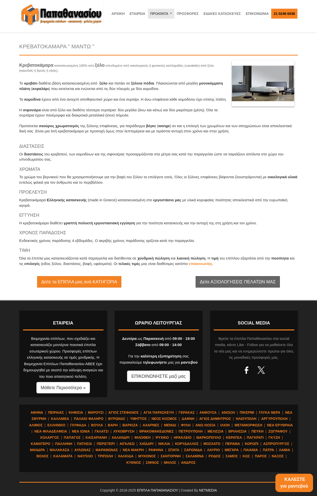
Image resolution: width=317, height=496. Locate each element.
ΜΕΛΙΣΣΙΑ (216, 431)
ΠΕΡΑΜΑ (232, 444)
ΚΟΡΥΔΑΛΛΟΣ (187, 444)
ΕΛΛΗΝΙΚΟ (56, 425)
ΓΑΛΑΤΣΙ (101, 431)
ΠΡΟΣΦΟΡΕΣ (188, 14)
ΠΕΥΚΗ (257, 431)
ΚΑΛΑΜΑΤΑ (63, 456)
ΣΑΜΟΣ (232, 456)
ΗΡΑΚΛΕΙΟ (182, 437)
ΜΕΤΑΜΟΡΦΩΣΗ (248, 425)
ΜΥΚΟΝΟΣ (147, 456)
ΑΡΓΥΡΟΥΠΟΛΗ (274, 419)
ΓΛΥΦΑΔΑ (78, 425)
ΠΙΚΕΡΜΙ (247, 412)
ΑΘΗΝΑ (36, 412)
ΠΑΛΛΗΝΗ (63, 444)
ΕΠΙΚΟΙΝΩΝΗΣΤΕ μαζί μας (158, 376)
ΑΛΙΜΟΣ (36, 425)
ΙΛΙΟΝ (225, 425)
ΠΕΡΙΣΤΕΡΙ (106, 444)
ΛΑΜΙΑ (284, 450)
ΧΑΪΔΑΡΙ (146, 444)
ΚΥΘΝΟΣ (133, 463)
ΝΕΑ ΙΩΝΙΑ (81, 431)
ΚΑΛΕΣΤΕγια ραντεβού (294, 483)
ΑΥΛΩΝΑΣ (82, 450)
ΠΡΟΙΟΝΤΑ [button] (162, 15)
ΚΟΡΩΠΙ (252, 444)
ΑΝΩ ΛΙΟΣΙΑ (205, 425)
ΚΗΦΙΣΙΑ (76, 412)
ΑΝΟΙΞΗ (228, 412)
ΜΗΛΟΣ (170, 463)
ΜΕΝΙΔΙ (170, 425)
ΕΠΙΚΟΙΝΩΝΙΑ (257, 14)
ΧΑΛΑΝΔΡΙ (121, 437)
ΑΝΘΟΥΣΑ (207, 412)
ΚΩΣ (246, 456)
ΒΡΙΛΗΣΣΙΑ (237, 431)
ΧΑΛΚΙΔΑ (125, 456)
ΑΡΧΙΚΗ (118, 14)
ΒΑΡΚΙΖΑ (130, 425)
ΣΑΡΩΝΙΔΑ (193, 450)
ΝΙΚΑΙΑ (164, 444)
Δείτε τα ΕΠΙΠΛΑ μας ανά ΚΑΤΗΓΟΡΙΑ (79, 281)
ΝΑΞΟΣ (278, 456)
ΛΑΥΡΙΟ (213, 450)
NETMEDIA (208, 490)
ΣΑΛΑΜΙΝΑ (194, 456)
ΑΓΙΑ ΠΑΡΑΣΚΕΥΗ (158, 412)
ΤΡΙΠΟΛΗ (105, 456)
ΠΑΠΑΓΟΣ (72, 437)
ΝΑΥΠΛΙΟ (85, 456)
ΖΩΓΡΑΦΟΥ (278, 431)
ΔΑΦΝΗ (188, 419)
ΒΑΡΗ (113, 425)
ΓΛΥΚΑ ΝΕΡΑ (269, 412)
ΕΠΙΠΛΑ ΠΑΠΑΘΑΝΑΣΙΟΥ (157, 490)
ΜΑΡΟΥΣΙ (96, 412)
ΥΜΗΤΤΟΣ (138, 419)
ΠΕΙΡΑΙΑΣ (56, 412)
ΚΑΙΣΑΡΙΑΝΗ (96, 437)
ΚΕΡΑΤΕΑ (234, 437)
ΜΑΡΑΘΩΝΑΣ (107, 450)
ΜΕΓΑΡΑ (231, 450)
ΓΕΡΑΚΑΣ (187, 412)
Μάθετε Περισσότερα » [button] (63, 387)
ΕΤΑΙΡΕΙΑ (137, 14)
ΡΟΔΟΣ (215, 456)
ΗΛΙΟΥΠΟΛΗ (246, 419)
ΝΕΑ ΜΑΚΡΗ (133, 450)
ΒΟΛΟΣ (42, 456)
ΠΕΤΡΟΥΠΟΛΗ (191, 431)
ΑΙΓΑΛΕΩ (126, 444)
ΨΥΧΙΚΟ (162, 437)
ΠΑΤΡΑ (268, 450)
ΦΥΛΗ (186, 425)
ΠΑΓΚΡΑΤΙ (255, 437)
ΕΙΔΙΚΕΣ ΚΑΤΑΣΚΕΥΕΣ (222, 14)
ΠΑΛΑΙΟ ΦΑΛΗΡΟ (88, 419)
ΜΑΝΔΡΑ (37, 450)
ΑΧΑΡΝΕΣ (151, 425)
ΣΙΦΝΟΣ (152, 463)
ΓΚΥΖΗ (274, 437)
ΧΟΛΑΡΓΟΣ (49, 437)
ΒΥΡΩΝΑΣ (116, 419)
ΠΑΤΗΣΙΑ (84, 444)
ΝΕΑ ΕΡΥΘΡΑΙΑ (280, 425)
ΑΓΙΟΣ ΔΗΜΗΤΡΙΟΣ (215, 419)
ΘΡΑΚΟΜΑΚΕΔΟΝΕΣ (156, 431)
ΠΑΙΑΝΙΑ (250, 450)
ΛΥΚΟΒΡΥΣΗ (123, 431)
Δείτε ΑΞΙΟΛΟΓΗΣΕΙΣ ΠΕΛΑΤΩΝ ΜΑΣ (238, 281)
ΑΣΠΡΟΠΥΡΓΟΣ (276, 444)
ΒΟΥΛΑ (97, 425)
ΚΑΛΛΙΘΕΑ (60, 419)
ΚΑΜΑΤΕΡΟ (40, 444)
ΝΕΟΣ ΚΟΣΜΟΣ (164, 419)
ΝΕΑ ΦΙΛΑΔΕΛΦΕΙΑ (50, 431)
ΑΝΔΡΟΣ (188, 463)
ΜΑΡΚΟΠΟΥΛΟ (208, 437)
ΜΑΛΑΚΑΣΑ (60, 450)
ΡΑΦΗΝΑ (156, 450)
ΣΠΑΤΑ (173, 450)
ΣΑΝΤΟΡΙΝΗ (170, 456)
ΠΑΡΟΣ (261, 456)
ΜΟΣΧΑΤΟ (212, 444)
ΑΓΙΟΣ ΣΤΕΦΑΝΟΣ (123, 412)
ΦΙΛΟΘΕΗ (142, 437)
